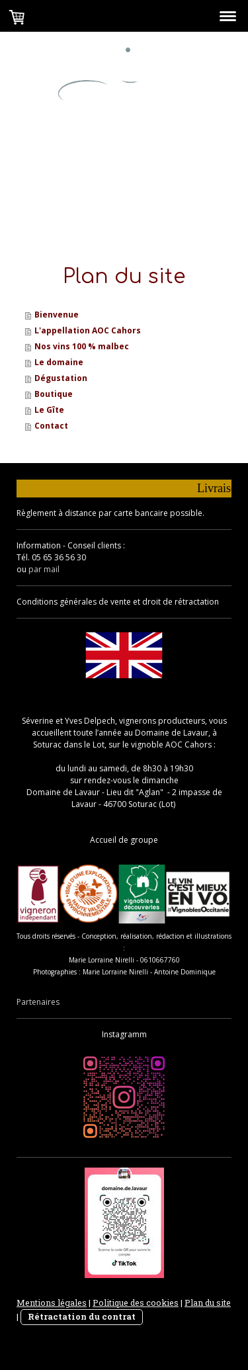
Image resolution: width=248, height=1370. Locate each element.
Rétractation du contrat (82, 1316)
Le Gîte (49, 409)
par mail (44, 569)
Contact (51, 425)
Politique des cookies (136, 1302)
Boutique (53, 394)
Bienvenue (56, 314)
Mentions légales (52, 1302)
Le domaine (58, 362)
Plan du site (208, 1302)
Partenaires (38, 1001)
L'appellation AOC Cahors (87, 330)
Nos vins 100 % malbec (81, 346)
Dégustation (60, 378)
